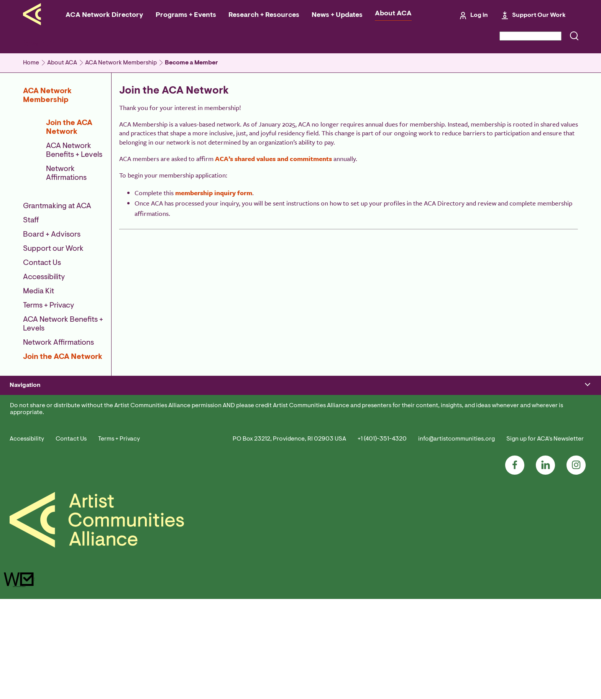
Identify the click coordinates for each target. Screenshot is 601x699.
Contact (130, 478)
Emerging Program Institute (155, 366)
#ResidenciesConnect (147, 376)
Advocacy (21, 450)
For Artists (245, 357)
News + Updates (337, 15)
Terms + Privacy (48, 305)
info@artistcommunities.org (456, 539)
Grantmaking (25, 441)
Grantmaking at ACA (57, 206)
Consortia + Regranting (149, 385)
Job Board (355, 376)
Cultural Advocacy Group (485, 366)
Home (31, 63)
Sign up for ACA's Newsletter (545, 539)
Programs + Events (186, 15)
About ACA (393, 13)
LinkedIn (545, 565)
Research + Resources (263, 15)
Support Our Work (539, 15)
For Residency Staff (256, 366)
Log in (479, 15)
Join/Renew (24, 357)
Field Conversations (145, 394)
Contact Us (42, 263)
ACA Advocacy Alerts (480, 357)
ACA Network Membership (121, 63)
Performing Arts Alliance (485, 376)
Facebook (514, 565)
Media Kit (38, 291)
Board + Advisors (51, 234)
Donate (18, 431)
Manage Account (30, 366)
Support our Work (53, 249)
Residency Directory (257, 376)
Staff (31, 220)
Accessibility (44, 277)
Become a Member (191, 63)
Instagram (576, 565)
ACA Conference (141, 357)
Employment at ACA (146, 469)
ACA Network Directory (104, 15)
